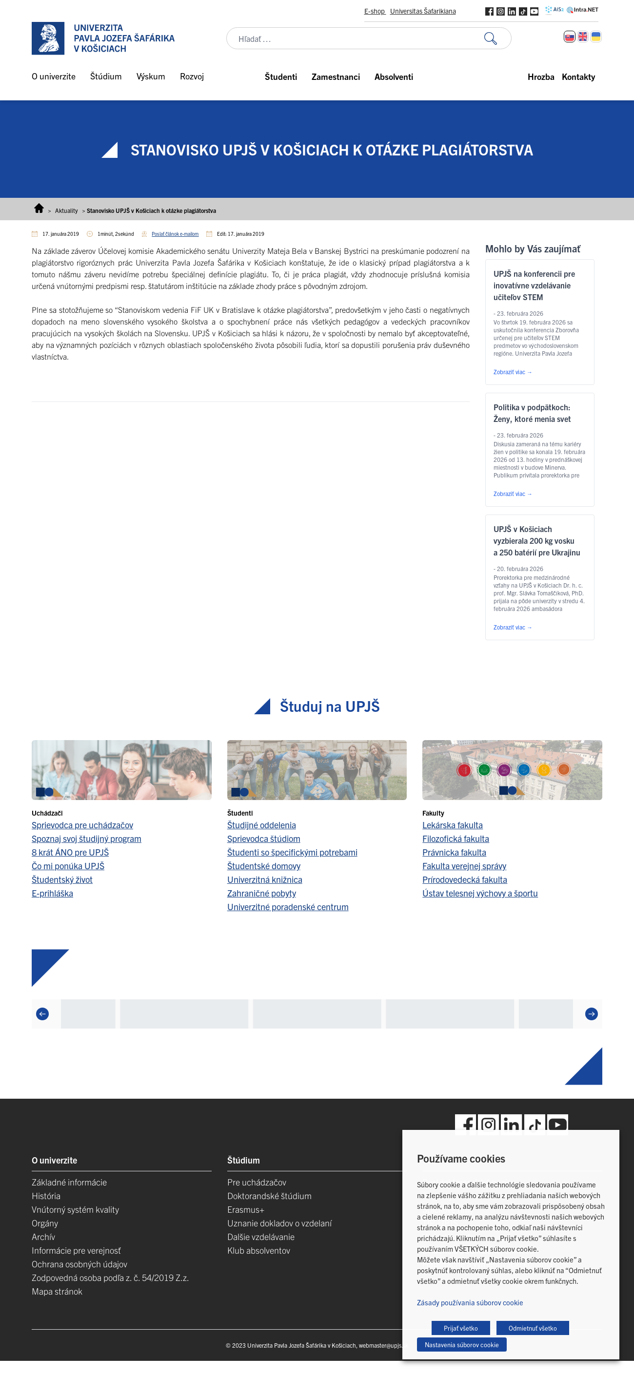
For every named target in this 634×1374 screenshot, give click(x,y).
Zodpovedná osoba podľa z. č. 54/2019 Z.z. (110, 1277)
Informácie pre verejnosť (76, 1250)
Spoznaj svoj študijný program (86, 838)
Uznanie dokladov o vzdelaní (279, 1222)
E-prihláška (52, 892)
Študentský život (62, 879)
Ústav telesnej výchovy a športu (480, 892)
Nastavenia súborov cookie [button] (462, 1344)
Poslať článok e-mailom (175, 233)
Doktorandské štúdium (269, 1195)
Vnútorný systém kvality (75, 1209)
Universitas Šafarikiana (423, 10)
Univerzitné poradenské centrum (288, 906)
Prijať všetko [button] (461, 1328)
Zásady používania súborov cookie (470, 1302)
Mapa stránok (57, 1291)
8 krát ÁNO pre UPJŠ (70, 852)
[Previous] (42, 1014)
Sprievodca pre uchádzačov (82, 824)
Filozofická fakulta (455, 838)
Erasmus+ (245, 1209)
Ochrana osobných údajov (79, 1263)
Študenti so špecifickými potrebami (292, 852)
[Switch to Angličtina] (582, 36)
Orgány (45, 1222)
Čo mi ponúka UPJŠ (68, 865)
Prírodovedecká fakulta (464, 879)
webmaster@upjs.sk (383, 1345)
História (46, 1195)
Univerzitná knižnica (264, 879)
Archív (43, 1236)
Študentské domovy (263, 865)
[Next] (591, 1014)
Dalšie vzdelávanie (261, 1236)
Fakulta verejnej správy (464, 865)
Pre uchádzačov (256, 1181)
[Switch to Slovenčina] (569, 36)
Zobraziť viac (513, 371)
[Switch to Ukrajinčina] (596, 36)
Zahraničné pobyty (261, 892)
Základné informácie (69, 1181)
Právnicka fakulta (454, 852)
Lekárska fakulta (452, 824)
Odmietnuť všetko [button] (533, 1328)
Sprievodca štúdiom (263, 838)
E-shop (375, 10)
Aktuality (66, 210)
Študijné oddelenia (261, 824)
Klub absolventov (258, 1250)
